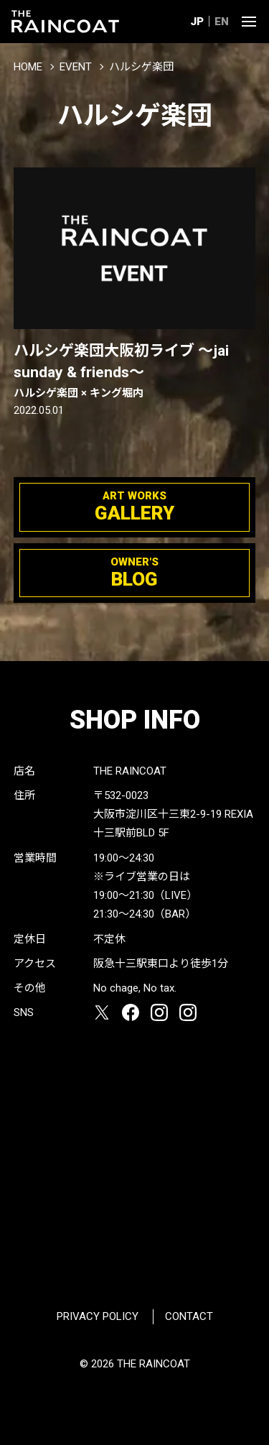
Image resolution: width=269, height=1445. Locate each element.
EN (221, 21)
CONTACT (189, 1316)
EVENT (76, 66)
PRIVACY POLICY (97, 1316)
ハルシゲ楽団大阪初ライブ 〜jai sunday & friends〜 (135, 371)
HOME (28, 66)
